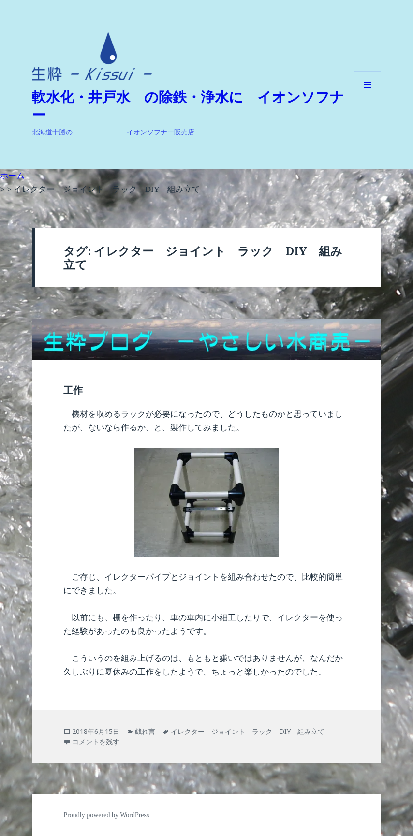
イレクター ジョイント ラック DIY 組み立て (247, 731)
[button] (92, 56)
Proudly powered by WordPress (106, 815)
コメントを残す (95, 741)
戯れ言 (145, 731)
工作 (73, 390)
